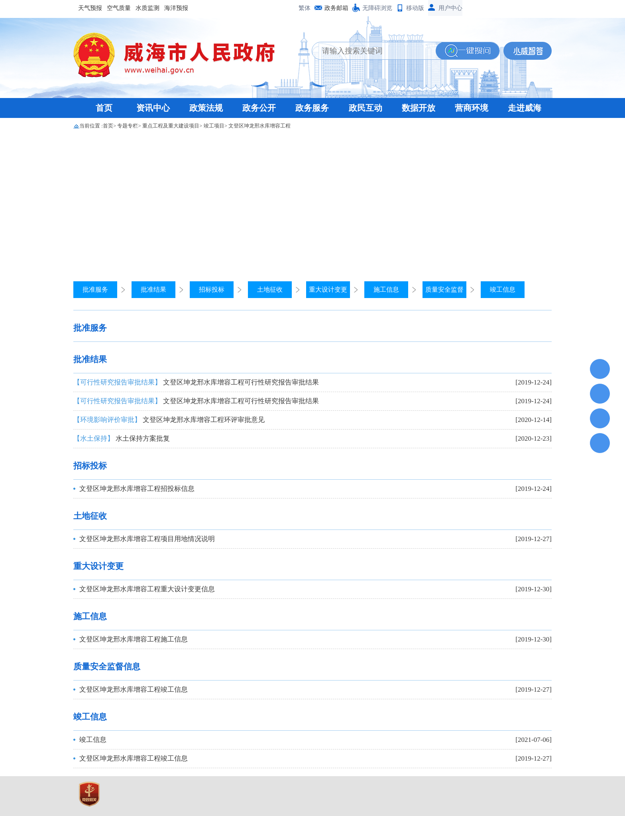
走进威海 (524, 108)
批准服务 (95, 289)
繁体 (305, 8)
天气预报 (90, 8)
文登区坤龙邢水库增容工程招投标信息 (137, 488)
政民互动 (365, 108)
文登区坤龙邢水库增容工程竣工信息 (133, 689)
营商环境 (471, 108)
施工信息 (386, 289)
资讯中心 (153, 108)
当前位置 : (91, 126)
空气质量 (119, 8)
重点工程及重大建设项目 (170, 126)
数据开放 (418, 108)
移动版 (415, 8)
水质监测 (147, 8)
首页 (104, 108)
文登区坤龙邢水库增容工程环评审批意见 (169, 420)
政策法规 (206, 108)
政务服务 (312, 108)
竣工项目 (214, 126)
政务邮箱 (336, 8)
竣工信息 (502, 289)
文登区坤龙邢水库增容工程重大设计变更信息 (147, 589)
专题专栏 (127, 126)
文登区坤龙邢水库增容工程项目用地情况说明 (147, 539)
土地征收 (270, 289)
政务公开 (259, 108)
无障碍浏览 (377, 8)
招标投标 (211, 289)
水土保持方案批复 (121, 438)
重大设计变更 (328, 289)
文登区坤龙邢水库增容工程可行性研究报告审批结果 (196, 382)
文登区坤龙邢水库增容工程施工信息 (133, 639)
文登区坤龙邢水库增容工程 (259, 126)
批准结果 (153, 289)
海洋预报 (176, 8)
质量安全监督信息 (106, 666)
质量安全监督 (444, 289)
